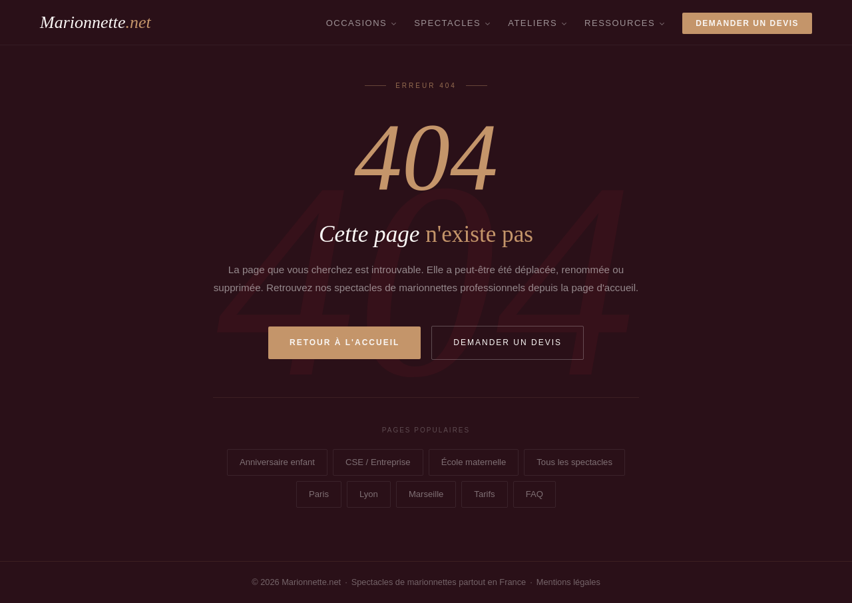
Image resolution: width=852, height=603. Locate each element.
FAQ (534, 494)
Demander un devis (747, 23)
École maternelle (474, 462)
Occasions (356, 23)
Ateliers (532, 23)
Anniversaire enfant (277, 462)
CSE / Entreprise (378, 462)
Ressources (619, 23)
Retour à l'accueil (344, 342)
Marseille (426, 494)
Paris (319, 494)
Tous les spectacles (574, 462)
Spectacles (447, 23)
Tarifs (484, 494)
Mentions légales (568, 582)
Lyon (368, 494)
